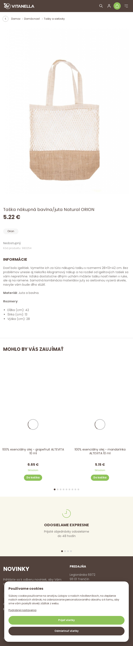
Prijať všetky (66, 620)
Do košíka (33, 477)
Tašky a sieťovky (54, 19)
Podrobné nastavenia (22, 610)
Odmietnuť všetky (66, 631)
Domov (16, 19)
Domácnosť (32, 19)
